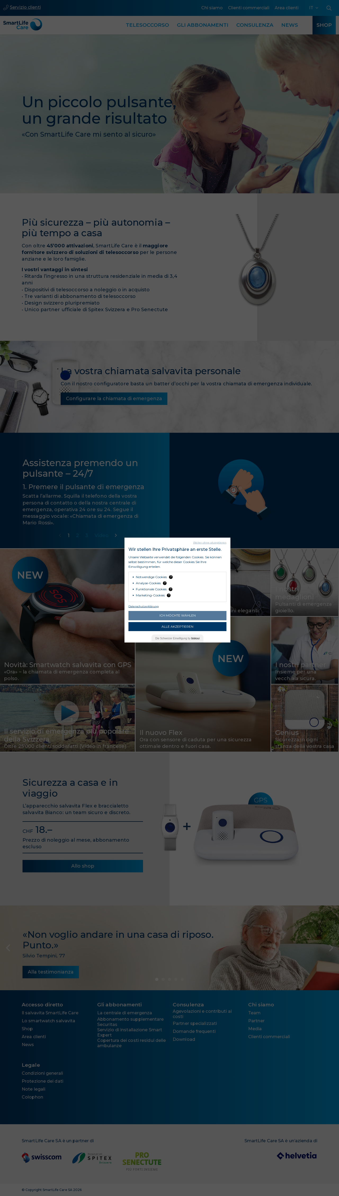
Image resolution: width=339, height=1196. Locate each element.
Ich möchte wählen (177, 615)
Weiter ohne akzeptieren (209, 542)
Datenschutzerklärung (143, 606)
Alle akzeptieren (177, 626)
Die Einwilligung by (177, 638)
